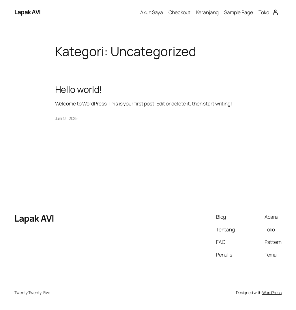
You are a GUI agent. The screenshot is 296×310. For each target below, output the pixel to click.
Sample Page (238, 12)
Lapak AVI (27, 12)
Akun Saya (151, 12)
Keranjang (207, 12)
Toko (263, 12)
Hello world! (78, 89)
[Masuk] (275, 12)
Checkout (179, 12)
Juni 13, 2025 (66, 118)
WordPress (272, 292)
